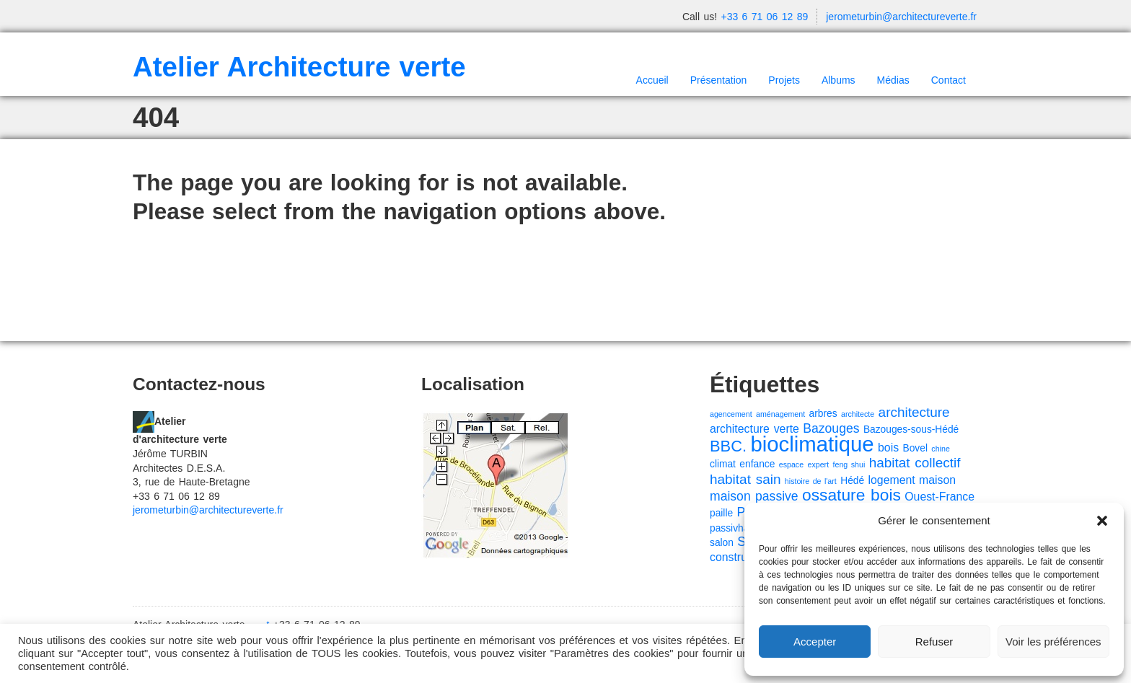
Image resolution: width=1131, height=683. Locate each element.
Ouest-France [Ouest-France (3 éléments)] (939, 496)
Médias (893, 80)
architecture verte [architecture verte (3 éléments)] (754, 429)
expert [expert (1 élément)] (818, 464)
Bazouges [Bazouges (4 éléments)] (831, 428)
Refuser (934, 641)
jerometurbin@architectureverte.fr (901, 16)
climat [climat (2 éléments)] (723, 464)
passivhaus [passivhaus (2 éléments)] (735, 528)
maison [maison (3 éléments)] (937, 480)
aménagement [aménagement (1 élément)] (780, 414)
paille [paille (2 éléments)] (721, 513)
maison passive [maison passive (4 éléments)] (754, 496)
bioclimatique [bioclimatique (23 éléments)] (811, 444)
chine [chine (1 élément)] (940, 448)
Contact (948, 80)
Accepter (814, 641)
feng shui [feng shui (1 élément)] (849, 464)
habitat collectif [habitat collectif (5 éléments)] (915, 462)
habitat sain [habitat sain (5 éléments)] (745, 479)
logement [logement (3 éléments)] (891, 480)
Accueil (652, 80)
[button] (1102, 521)
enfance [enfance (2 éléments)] (757, 464)
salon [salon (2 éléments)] (722, 542)
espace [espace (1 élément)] (791, 464)
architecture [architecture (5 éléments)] (914, 412)
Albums (838, 80)
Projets (784, 80)
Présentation (718, 80)
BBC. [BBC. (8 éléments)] (728, 446)
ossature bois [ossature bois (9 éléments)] (851, 494)
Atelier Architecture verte (299, 66)
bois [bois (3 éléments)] (888, 447)
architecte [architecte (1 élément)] (857, 414)
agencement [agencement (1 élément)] (731, 414)
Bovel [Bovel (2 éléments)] (915, 448)
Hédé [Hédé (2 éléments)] (852, 480)
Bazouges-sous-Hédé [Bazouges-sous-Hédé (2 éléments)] (911, 429)
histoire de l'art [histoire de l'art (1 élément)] (811, 481)
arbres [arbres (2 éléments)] (823, 413)
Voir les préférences (1053, 641)
